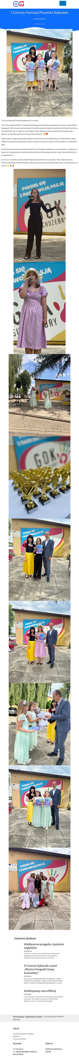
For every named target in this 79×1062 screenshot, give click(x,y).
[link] (18, 4)
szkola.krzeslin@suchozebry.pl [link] (26, 1051)
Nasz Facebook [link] (18, 1054)
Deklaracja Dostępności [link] (53, 1049)
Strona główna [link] (18, 1017)
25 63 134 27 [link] (19, 1049)
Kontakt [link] (48, 1051)
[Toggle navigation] (62, 3)
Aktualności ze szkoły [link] (39, 23)
